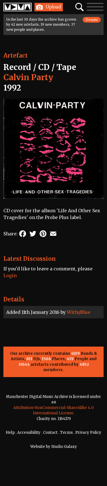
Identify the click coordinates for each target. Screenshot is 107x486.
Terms (66, 432)
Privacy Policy (88, 432)
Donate (91, 19)
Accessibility (28, 432)
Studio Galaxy (64, 446)
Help (10, 432)
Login (10, 275)
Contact (50, 432)
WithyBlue (78, 312)
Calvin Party (28, 77)
